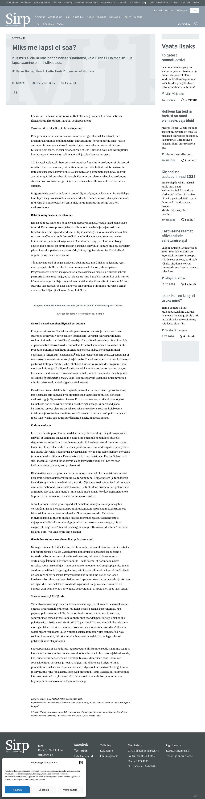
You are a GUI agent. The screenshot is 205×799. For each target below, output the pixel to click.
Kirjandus (78, 17)
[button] (81, 762)
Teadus (138, 17)
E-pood (158, 10)
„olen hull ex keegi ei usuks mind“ (178, 298)
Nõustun (17, 789)
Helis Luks (42, 71)
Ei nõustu (44, 789)
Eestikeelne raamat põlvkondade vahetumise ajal (177, 236)
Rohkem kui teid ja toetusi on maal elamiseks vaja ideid (178, 116)
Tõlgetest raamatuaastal (173, 58)
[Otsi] (196, 23)
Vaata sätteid (70, 789)
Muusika (101, 17)
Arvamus (40, 17)
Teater (127, 17)
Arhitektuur (55, 17)
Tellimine (182, 10)
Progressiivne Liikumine (78, 71)
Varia (60, 24)
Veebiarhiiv (184, 24)
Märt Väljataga (175, 94)
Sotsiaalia (114, 17)
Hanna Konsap (25, 71)
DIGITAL (198, 795)
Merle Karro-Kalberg (179, 155)
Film (67, 17)
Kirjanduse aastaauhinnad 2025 (179, 174)
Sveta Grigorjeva (176, 330)
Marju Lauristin (175, 278)
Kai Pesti (56, 71)
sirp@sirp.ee (45, 754)
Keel (37, 24)
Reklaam (169, 10)
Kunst (90, 17)
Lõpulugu (48, 24)
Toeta (194, 10)
